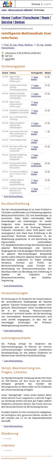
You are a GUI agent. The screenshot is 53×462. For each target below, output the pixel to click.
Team (45, 17)
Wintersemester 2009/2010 (20, 10)
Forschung (31, 17)
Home (5, 17)
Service (6, 22)
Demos (20, 22)
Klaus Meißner (34, 78)
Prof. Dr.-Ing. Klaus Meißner (18, 44)
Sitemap (36, 4)
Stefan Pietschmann (36, 86)
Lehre (4, 10)
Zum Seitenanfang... (12, 196)
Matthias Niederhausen (36, 164)
